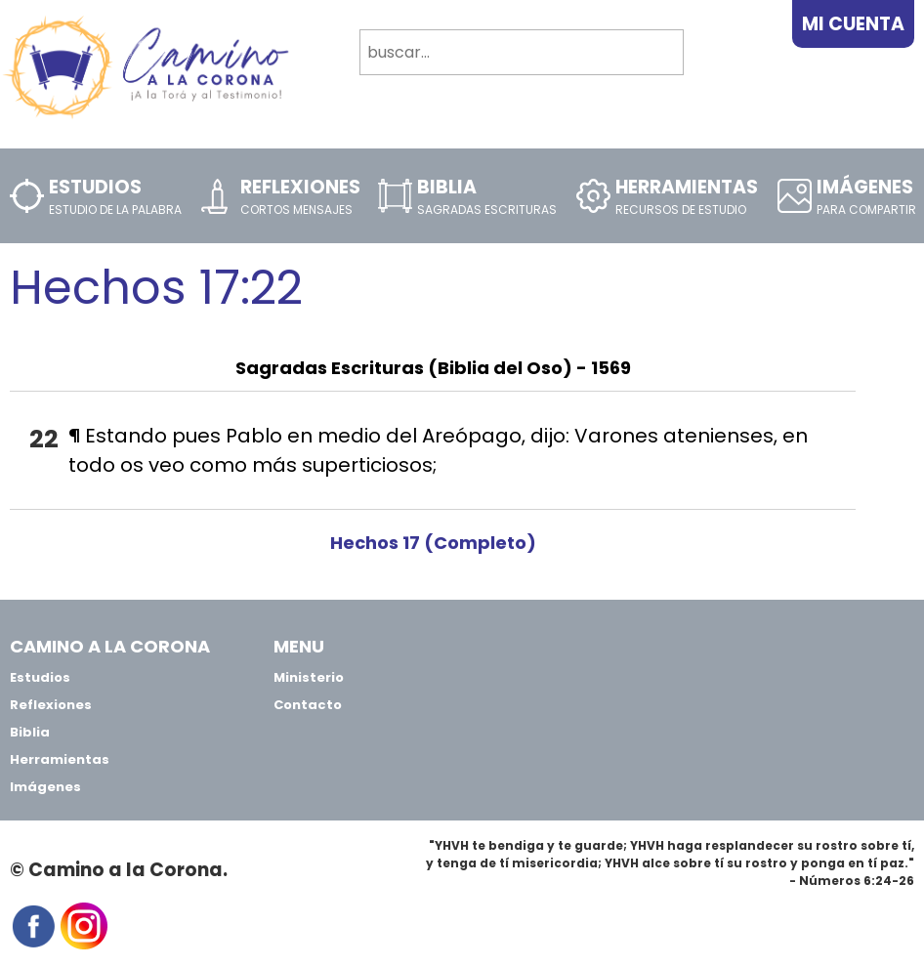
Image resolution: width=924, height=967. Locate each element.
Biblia (30, 732)
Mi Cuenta (853, 24)
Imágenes (45, 787)
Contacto (307, 704)
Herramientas (59, 759)
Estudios (40, 677)
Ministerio (308, 677)
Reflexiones (51, 704)
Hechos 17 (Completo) (433, 542)
